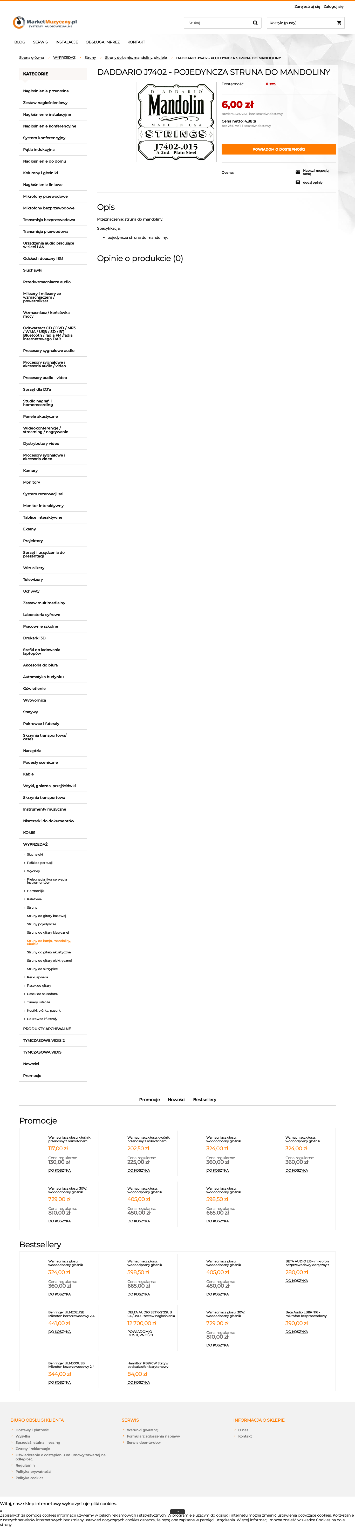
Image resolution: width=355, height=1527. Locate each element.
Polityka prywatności (33, 1472)
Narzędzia (32, 750)
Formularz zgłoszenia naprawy (153, 1436)
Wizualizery (33, 568)
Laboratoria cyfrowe (41, 614)
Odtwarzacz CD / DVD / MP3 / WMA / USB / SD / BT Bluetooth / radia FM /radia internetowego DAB (49, 333)
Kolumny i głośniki (40, 173)
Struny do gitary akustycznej (49, 952)
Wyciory (33, 871)
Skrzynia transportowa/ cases (44, 737)
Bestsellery (204, 1099)
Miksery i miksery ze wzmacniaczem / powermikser (42, 297)
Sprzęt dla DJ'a (37, 389)
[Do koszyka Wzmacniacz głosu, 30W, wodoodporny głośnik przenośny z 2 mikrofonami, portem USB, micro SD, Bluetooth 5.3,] (72, 1221)
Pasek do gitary (39, 985)
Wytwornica (34, 700)
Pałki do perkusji (39, 863)
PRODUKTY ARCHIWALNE (47, 1028)
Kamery (30, 470)
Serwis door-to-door (144, 1442)
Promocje (32, 1075)
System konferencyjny (44, 138)
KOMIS (29, 832)
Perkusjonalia (37, 977)
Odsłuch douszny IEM (43, 258)
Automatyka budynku (43, 677)
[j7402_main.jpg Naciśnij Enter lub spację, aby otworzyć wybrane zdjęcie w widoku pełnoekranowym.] (176, 122)
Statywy (30, 712)
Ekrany (29, 529)
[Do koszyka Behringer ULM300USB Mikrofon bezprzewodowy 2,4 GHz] (72, 1383)
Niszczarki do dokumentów (48, 821)
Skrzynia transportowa (44, 797)
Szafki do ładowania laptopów (41, 651)
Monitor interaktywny (43, 505)
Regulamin (25, 1465)
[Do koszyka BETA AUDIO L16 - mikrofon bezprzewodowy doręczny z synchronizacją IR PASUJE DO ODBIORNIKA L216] (309, 1281)
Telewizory (33, 579)
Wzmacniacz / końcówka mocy (46, 314)
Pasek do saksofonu (42, 994)
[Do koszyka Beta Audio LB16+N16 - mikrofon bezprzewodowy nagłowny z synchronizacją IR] (309, 1332)
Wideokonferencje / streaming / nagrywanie (45, 430)
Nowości (31, 1064)
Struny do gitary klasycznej (48, 932)
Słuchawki (32, 270)
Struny (32, 907)
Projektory (33, 540)
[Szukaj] (255, 23)
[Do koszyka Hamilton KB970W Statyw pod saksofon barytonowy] (151, 1383)
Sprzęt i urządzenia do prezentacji (44, 554)
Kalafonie (34, 899)
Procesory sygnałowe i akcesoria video (44, 457)
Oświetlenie (34, 688)
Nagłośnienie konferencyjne (49, 126)
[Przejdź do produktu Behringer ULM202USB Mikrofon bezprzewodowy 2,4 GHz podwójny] (72, 1314)
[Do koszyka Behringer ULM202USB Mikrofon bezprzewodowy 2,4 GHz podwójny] (72, 1332)
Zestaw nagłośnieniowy (45, 102)
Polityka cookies (29, 1478)
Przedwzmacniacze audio (47, 282)
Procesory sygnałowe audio (48, 350)
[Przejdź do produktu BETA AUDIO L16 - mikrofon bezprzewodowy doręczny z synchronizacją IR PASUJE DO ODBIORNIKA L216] (309, 1263)
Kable (28, 774)
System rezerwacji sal (43, 494)
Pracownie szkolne (40, 626)
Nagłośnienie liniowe (43, 184)
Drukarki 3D (34, 638)
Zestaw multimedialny (44, 603)
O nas (243, 1430)
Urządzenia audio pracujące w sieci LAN (48, 245)
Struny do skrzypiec (42, 969)
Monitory (31, 482)
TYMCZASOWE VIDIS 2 (44, 1040)
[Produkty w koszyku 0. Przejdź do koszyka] (306, 22)
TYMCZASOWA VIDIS (42, 1052)
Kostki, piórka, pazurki (44, 1010)
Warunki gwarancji (143, 1430)
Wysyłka (23, 1436)
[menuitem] (19, 42)
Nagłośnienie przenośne (46, 91)
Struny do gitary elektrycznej (49, 961)
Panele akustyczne (40, 416)
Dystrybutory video (41, 443)
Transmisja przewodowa (45, 231)
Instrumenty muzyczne (44, 809)
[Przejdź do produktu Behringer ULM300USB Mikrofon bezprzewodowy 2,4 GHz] (72, 1365)
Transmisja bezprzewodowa (49, 219)
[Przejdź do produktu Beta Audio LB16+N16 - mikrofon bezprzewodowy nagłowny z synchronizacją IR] (309, 1314)
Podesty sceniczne (40, 762)
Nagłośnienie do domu (44, 161)
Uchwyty (31, 591)
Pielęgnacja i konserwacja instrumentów (47, 880)
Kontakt (245, 1436)
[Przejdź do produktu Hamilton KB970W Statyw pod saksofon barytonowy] (151, 1365)
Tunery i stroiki (38, 1002)
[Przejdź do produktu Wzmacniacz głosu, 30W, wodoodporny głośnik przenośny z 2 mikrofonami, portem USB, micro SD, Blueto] (72, 1190)
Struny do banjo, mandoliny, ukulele (49, 942)
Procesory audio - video (45, 377)
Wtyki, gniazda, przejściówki (49, 786)
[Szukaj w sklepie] (218, 23)
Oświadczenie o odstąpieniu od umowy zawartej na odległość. (61, 1457)
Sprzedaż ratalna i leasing (38, 1442)
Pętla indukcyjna (38, 149)
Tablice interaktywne (42, 517)
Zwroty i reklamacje (33, 1449)
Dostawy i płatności (33, 1430)
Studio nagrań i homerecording (38, 403)
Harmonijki (35, 891)
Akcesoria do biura (40, 665)
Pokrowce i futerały (41, 723)
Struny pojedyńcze (41, 924)
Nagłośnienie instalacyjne (47, 114)
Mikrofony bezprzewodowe (48, 208)
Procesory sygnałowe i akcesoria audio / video (44, 364)
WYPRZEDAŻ (35, 844)
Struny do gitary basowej (46, 916)
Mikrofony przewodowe (45, 196)
